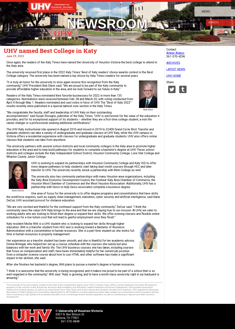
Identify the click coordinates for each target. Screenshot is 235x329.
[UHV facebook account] (139, 315)
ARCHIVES (173, 63)
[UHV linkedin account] (150, 315)
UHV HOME (173, 75)
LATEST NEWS (175, 69)
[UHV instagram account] (173, 315)
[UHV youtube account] (161, 315)
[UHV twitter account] (128, 315)
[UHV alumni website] (184, 315)
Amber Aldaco (175, 53)
